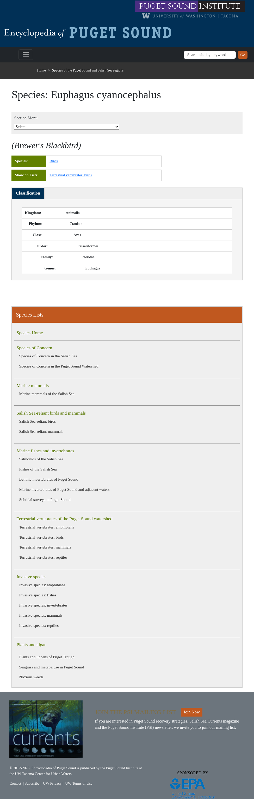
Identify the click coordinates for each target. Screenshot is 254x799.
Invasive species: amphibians (42, 585)
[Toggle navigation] (25, 54)
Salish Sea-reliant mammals (41, 431)
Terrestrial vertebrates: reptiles (43, 557)
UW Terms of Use (78, 783)
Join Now (192, 712)
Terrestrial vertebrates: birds (41, 537)
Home (41, 70)
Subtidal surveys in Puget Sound (44, 499)
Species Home (29, 332)
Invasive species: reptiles (39, 625)
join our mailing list (218, 727)
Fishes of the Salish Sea (38, 469)
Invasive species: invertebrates (43, 605)
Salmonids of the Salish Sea (41, 459)
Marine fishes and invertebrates (45, 450)
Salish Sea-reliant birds (37, 421)
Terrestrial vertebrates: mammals (45, 547)
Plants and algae (31, 644)
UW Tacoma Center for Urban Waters (43, 774)
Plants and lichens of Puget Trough (46, 657)
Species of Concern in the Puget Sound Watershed (58, 366)
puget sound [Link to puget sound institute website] (168, 6)
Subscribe (32, 783)
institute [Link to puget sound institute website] (219, 6)
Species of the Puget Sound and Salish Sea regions (88, 70)
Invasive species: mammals (40, 615)
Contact (15, 783)
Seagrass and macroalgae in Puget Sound (51, 667)
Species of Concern (34, 347)
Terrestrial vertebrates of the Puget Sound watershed (64, 518)
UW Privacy (52, 783)
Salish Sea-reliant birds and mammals (51, 413)
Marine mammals (32, 385)
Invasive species (31, 576)
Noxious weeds (31, 677)
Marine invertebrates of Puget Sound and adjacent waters (64, 489)
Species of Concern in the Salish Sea (48, 356)
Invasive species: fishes (37, 595)
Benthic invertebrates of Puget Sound (48, 479)
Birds (53, 161)
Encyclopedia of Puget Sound (53, 768)
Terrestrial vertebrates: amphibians (46, 527)
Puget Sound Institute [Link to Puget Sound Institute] (122, 768)
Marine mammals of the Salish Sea (46, 393)
